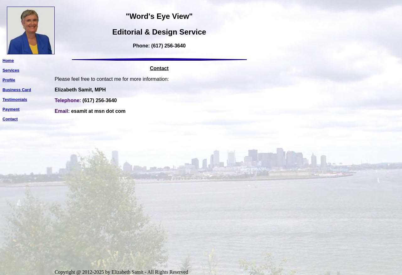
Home (8, 60)
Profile (9, 80)
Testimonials (15, 99)
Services (11, 70)
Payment (11, 109)
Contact (10, 119)
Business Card (17, 89)
